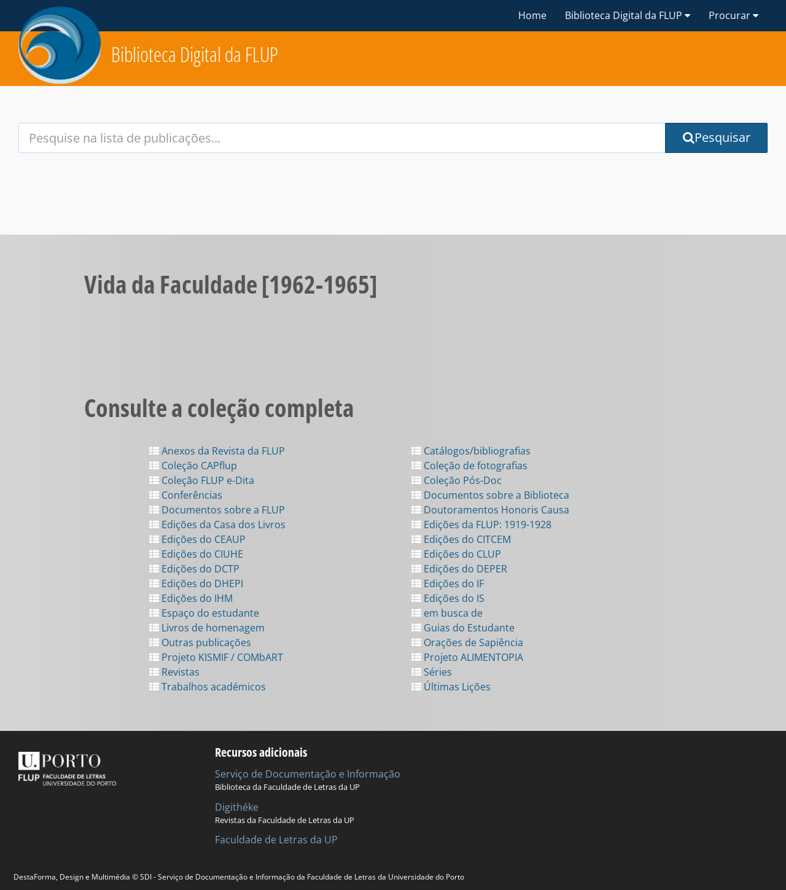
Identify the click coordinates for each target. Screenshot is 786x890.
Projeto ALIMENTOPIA (467, 657)
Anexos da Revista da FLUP (217, 451)
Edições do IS (447, 598)
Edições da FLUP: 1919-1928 (481, 524)
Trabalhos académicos (207, 686)
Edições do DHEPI (196, 583)
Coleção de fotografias (469, 465)
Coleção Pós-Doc (456, 480)
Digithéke (237, 807)
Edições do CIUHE (196, 554)
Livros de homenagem (207, 627)
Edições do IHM (191, 598)
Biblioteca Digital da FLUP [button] (627, 15)
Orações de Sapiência (467, 642)
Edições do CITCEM (461, 539)
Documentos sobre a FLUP (217, 510)
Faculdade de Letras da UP (276, 839)
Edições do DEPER (459, 569)
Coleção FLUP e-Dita (201, 480)
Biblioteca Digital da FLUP (194, 54)
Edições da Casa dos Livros (217, 524)
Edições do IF (447, 583)
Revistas (174, 672)
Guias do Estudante (463, 627)
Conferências (185, 495)
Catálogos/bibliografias (471, 451)
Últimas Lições (451, 686)
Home (532, 15)
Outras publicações (200, 642)
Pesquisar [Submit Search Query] (716, 137)
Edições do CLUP (456, 554)
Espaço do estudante (204, 613)
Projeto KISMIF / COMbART (216, 657)
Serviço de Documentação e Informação (307, 774)
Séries (431, 672)
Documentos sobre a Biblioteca (490, 495)
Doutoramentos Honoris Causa (490, 510)
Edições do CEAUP (197, 539)
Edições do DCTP (194, 569)
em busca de (447, 613)
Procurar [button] (733, 15)
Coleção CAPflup (193, 465)
